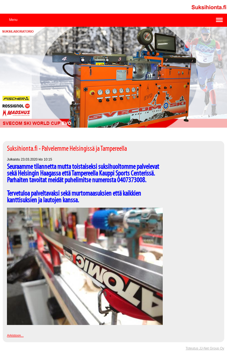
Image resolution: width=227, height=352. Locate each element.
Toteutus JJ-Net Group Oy (205, 348)
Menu (13, 20)
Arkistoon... (15, 336)
